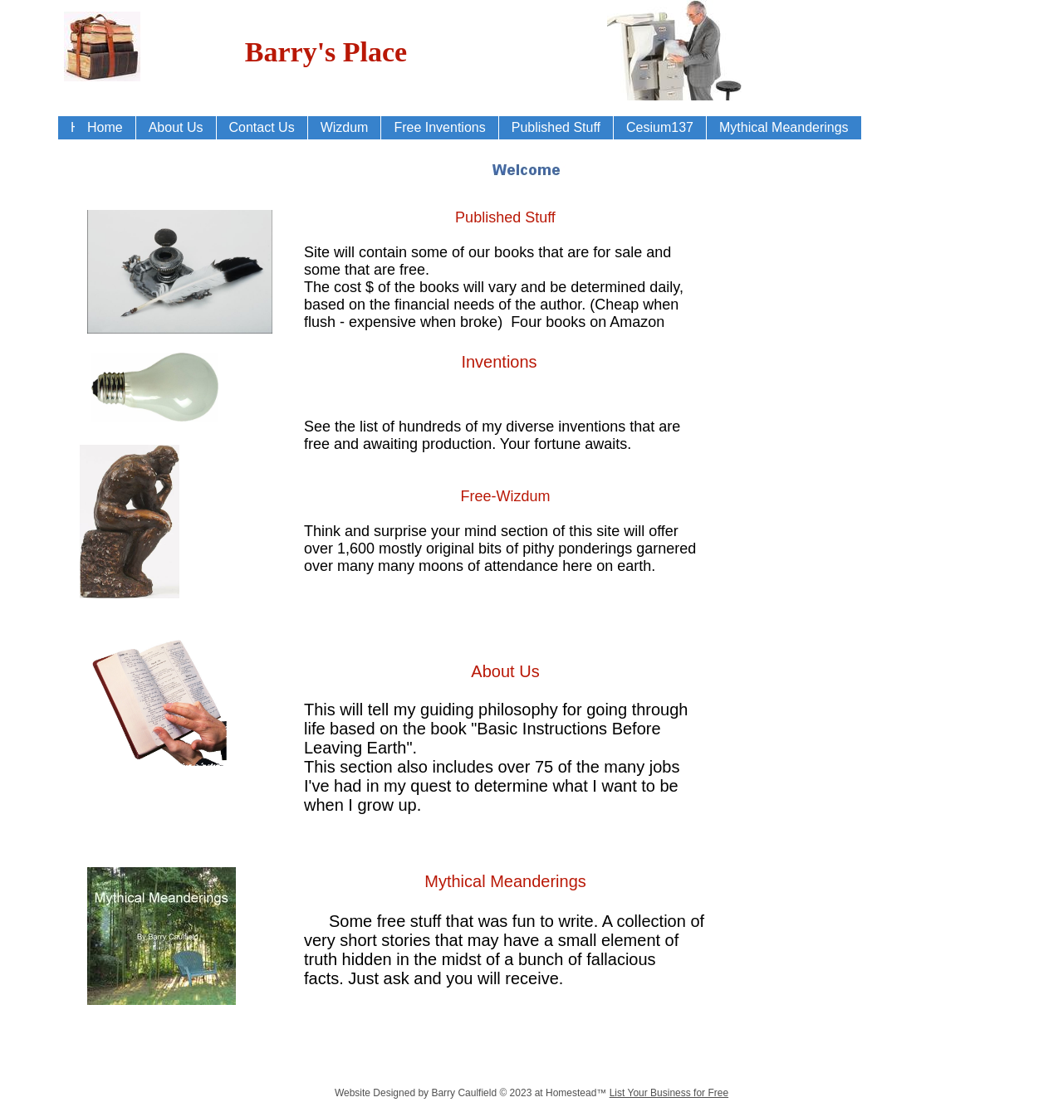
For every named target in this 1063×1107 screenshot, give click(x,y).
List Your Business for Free (669, 1093)
